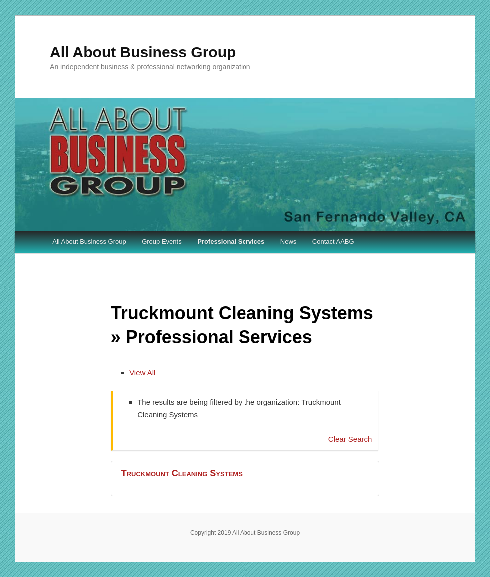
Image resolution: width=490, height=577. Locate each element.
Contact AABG (333, 241)
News (288, 241)
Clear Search (350, 439)
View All (142, 372)
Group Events (162, 241)
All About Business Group (143, 52)
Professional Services (230, 241)
